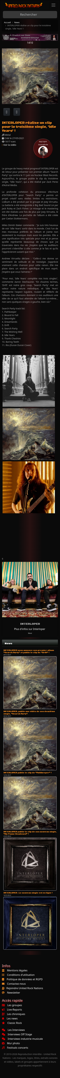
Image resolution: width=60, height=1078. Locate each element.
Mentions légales (17, 970)
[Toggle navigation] (53, 5)
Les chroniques (13, 1014)
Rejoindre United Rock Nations (24, 988)
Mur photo (11, 1043)
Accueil (7, 22)
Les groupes (12, 1005)
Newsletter (13, 992)
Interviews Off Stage (17, 1034)
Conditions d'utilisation (21, 975)
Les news (10, 1018)
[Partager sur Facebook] (6, 112)
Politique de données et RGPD (25, 979)
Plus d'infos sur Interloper (29, 629)
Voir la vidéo (9, 144)
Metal (30, 633)
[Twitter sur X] (16, 112)
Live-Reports (12, 1009)
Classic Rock (12, 1023)
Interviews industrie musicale (22, 1039)
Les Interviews (13, 1030)
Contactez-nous (16, 983)
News (17, 22)
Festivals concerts (15, 1047)
